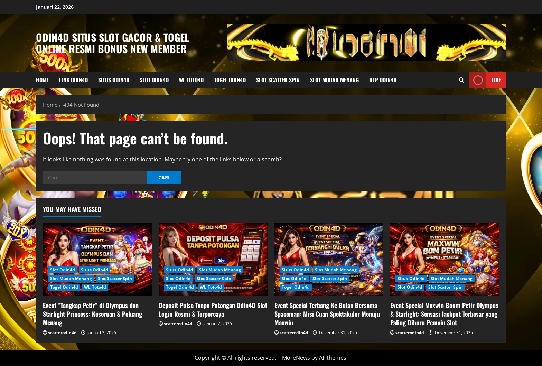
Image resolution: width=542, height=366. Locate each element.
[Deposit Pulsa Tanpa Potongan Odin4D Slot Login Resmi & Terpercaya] (213, 259)
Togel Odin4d (230, 80)
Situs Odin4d (113, 80)
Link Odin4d (73, 80)
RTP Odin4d (382, 80)
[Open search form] (461, 80)
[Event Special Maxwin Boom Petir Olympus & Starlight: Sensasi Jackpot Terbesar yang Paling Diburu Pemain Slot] (444, 259)
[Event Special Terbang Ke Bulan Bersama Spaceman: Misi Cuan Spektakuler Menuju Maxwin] (328, 259)
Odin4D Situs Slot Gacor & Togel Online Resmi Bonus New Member (112, 42)
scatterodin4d (62, 333)
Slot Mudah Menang (334, 80)
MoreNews (296, 358)
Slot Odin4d (154, 80)
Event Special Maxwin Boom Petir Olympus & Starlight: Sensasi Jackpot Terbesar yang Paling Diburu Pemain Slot (444, 314)
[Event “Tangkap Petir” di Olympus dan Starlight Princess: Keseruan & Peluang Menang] (97, 259)
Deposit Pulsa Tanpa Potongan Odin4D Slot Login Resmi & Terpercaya (213, 309)
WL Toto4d (191, 80)
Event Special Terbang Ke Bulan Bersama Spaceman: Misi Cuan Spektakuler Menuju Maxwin (327, 314)
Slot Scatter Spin (278, 80)
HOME (42, 80)
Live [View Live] (485, 80)
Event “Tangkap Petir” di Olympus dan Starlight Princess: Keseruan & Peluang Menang (92, 314)
